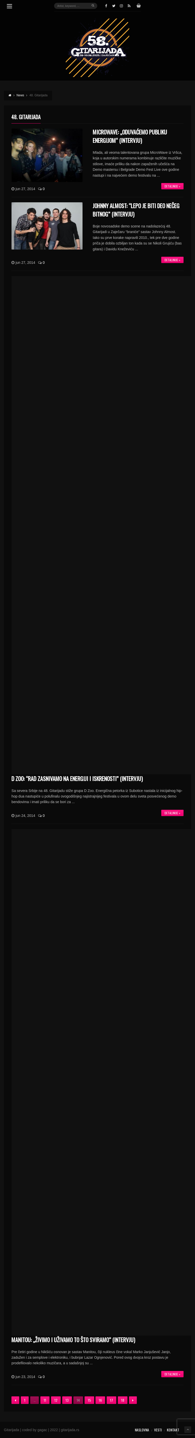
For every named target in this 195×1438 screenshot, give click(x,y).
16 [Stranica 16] (100, 1400)
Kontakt (173, 1429)
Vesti (158, 1429)
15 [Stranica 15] (89, 1400)
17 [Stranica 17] (111, 1400)
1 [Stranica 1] (24, 1400)
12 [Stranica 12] (55, 1400)
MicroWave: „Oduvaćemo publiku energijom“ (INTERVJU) (130, 136)
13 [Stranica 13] (67, 1400)
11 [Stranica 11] (45, 1400)
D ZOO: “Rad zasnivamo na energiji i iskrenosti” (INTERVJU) (77, 778)
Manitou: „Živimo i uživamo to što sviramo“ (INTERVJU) (73, 1340)
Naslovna (142, 1429)
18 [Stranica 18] (122, 1400)
